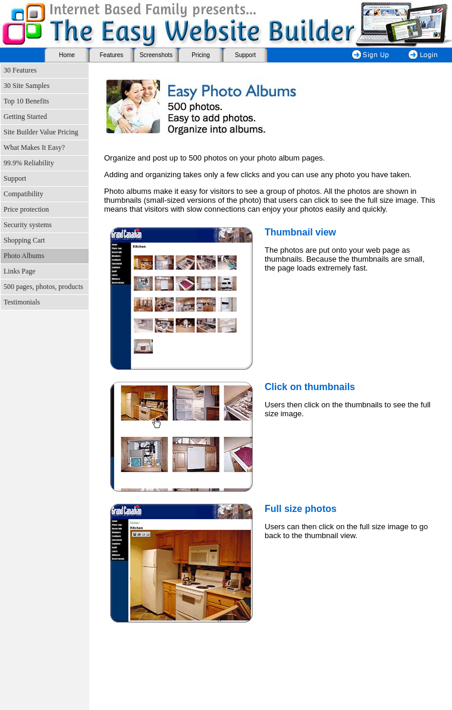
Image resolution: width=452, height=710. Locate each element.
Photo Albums (24, 256)
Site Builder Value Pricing (41, 132)
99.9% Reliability (29, 163)
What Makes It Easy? (34, 147)
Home (67, 55)
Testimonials (22, 302)
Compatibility (23, 194)
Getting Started (25, 116)
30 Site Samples (26, 85)
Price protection (26, 209)
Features (111, 55)
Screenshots (156, 55)
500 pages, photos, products (43, 286)
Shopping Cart (24, 240)
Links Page (20, 271)
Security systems (28, 225)
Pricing (201, 55)
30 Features (20, 70)
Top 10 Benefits (26, 101)
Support (245, 55)
